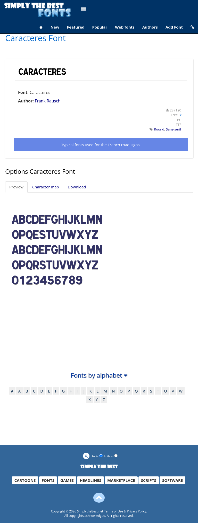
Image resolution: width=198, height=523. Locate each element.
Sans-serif (173, 129)
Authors (150, 27)
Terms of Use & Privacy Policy (125, 511)
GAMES (67, 480)
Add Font (174, 27)
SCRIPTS (148, 480)
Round (159, 129)
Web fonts (125, 27)
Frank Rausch (48, 101)
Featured (76, 27)
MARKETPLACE (121, 480)
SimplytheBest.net (90, 511)
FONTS (48, 480)
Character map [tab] (45, 186)
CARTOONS (25, 480)
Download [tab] (77, 186)
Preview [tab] (16, 186)
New (55, 27)
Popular (100, 27)
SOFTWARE (172, 480)
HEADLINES (90, 480)
